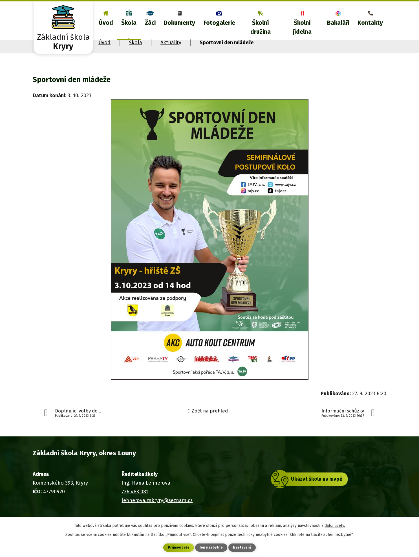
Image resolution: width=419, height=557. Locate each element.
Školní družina (260, 27)
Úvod (106, 22)
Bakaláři (338, 22)
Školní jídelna (302, 27)
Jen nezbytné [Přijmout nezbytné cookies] (212, 547)
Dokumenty (179, 22)
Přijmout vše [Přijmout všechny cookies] (178, 547)
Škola (128, 22)
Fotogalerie (219, 22)
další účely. (335, 524)
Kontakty (370, 22)
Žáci (150, 22)
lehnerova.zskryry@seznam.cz (157, 500)
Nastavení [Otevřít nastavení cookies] (243, 547)
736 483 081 (135, 492)
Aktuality (170, 42)
